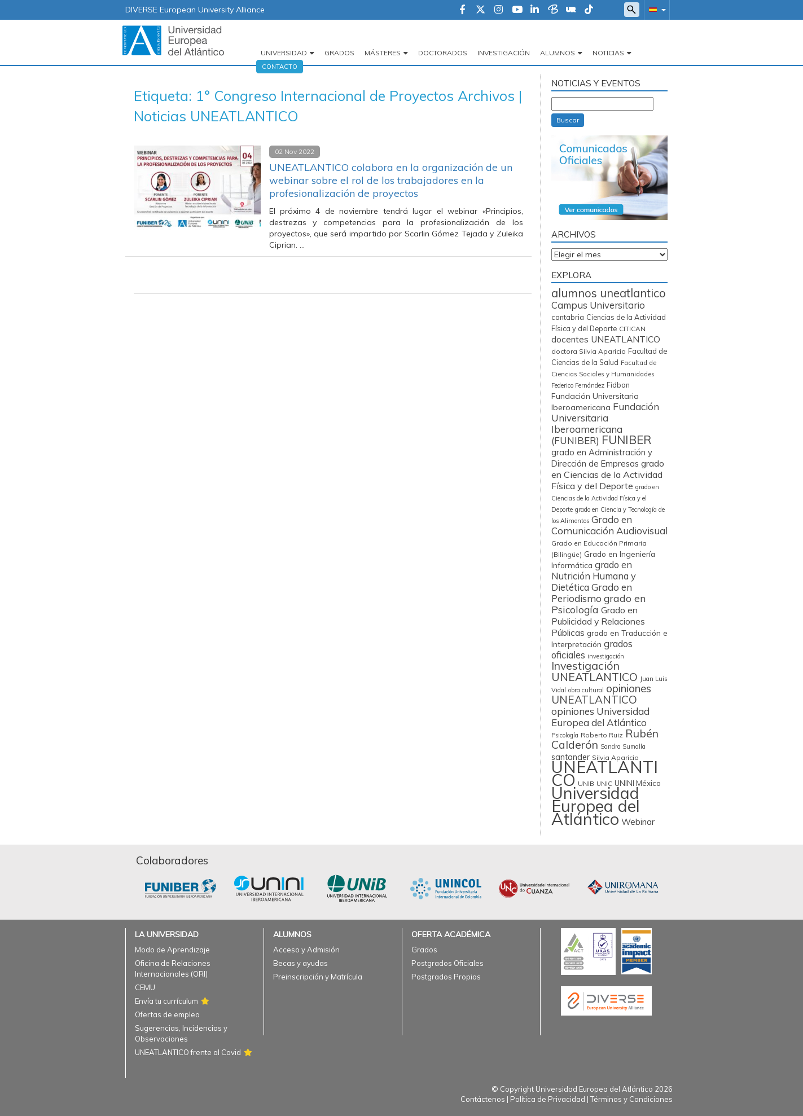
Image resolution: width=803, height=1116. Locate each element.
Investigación (503, 53)
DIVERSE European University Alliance (195, 10)
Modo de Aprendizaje (172, 949)
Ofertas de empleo (167, 1014)
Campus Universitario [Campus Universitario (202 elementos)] (598, 305)
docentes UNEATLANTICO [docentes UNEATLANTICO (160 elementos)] (605, 339)
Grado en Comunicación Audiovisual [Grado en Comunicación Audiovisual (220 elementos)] (609, 525)
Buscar (567, 120)
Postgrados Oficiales (447, 963)
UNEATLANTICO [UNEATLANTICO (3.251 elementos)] (604, 773)
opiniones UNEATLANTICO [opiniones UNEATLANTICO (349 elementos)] (601, 694)
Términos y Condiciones (631, 1099)
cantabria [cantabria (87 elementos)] (567, 317)
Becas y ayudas (300, 963)
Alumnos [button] (557, 53)
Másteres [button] (383, 53)
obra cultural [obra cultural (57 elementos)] (586, 690)
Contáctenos (482, 1099)
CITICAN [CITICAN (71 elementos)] (632, 328)
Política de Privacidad (547, 1099)
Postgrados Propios (446, 976)
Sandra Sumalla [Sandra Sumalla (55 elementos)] (623, 746)
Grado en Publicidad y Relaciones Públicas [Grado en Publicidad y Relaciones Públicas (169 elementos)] (598, 621)
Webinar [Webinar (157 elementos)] (638, 821)
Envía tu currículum (166, 1000)
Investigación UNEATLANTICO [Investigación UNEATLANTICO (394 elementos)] (594, 671)
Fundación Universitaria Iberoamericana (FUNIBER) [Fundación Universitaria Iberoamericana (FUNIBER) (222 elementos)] (605, 423)
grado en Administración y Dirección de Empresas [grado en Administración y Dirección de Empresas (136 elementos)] (601, 458)
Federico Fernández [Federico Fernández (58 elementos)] (577, 385)
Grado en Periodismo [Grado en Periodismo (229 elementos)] (591, 592)
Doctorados (442, 53)
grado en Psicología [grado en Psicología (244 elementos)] (598, 604)
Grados (339, 53)
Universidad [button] (284, 53)
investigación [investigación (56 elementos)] (605, 656)
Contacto (279, 67)
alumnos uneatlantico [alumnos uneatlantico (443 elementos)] (608, 293)
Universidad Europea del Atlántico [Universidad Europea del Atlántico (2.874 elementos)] (595, 806)
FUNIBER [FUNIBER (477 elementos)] (626, 439)
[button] (655, 9)
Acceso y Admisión (306, 949)
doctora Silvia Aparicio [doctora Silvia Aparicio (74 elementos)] (588, 351)
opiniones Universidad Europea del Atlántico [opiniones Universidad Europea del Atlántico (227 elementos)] (600, 716)
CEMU (145, 987)
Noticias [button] (608, 53)
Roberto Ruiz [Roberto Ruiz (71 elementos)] (602, 735)
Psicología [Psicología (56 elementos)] (564, 735)
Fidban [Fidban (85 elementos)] (618, 384)
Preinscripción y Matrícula (317, 976)
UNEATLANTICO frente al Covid (188, 1052)
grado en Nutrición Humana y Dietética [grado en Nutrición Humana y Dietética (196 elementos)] (593, 576)
